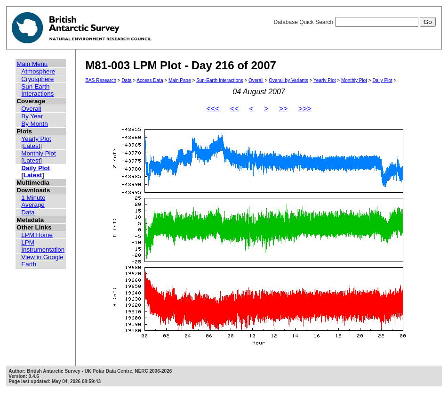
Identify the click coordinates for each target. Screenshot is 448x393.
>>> (305, 109)
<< (234, 109)
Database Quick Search (354, 22)
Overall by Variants (288, 80)
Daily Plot (35, 168)
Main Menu (32, 63)
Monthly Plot (38, 153)
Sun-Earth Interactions (37, 90)
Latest (31, 145)
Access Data (149, 80)
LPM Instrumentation (42, 246)
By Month (34, 123)
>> (283, 109)
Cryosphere (37, 78)
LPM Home (37, 234)
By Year (32, 116)
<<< (212, 109)
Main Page (179, 80)
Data (27, 212)
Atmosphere (38, 71)
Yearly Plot (36, 138)
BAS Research (100, 80)
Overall (31, 108)
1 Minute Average (33, 201)
